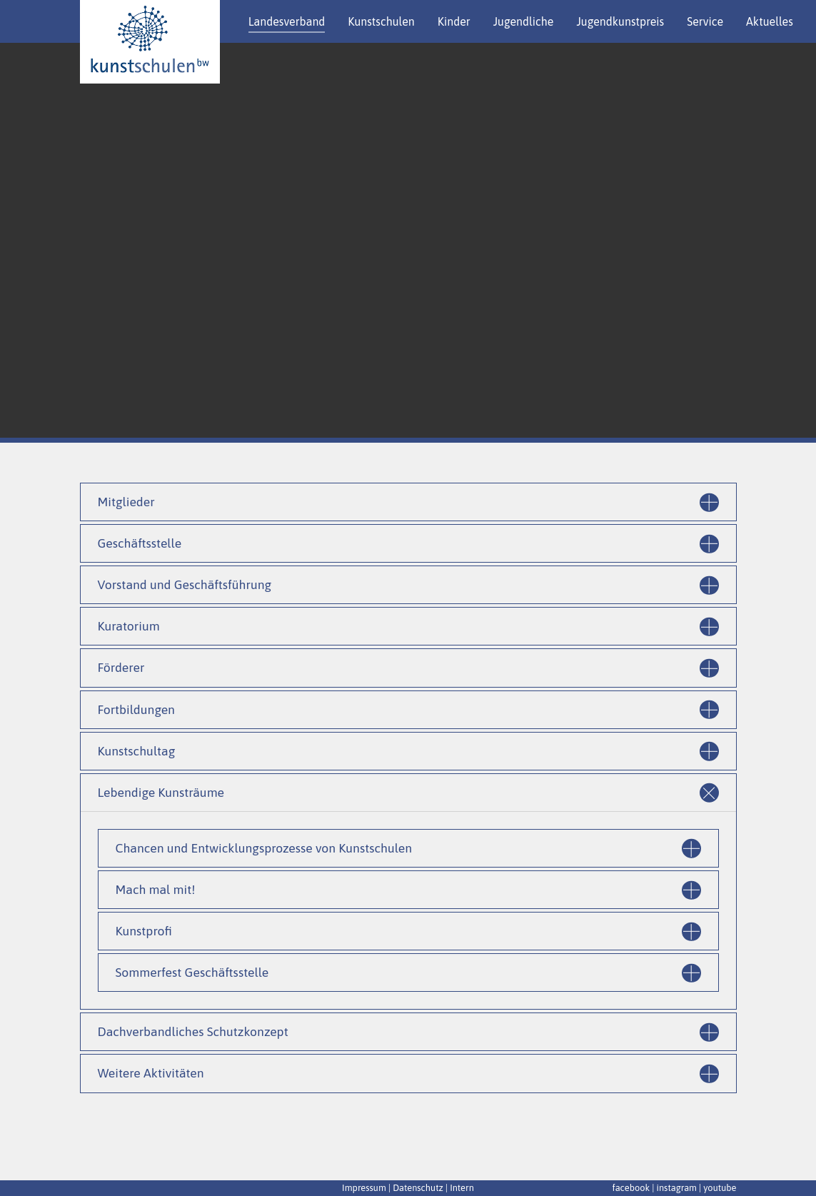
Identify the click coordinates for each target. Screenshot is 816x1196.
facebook (631, 1187)
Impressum (364, 1187)
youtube (719, 1187)
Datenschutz (418, 1187)
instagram (677, 1187)
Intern (462, 1187)
